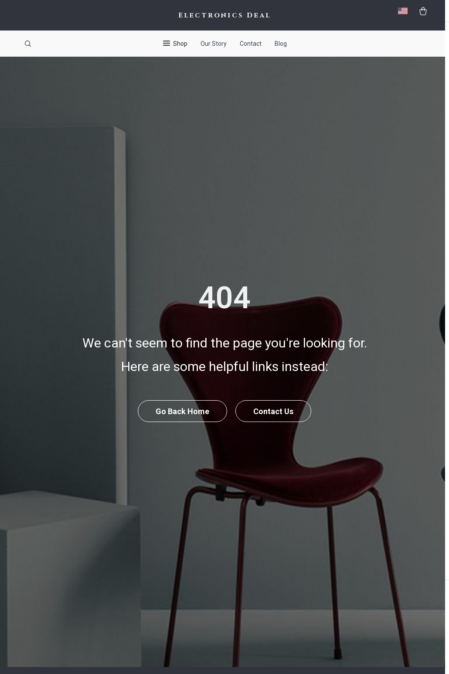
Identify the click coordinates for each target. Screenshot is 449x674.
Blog (281, 43)
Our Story (214, 43)
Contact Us (274, 424)
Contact (251, 43)
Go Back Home (182, 424)
